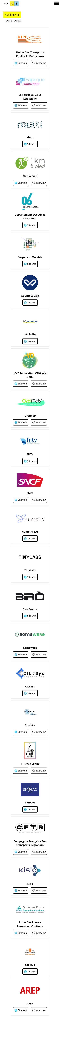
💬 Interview (39, 63)
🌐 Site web (20, 63)
